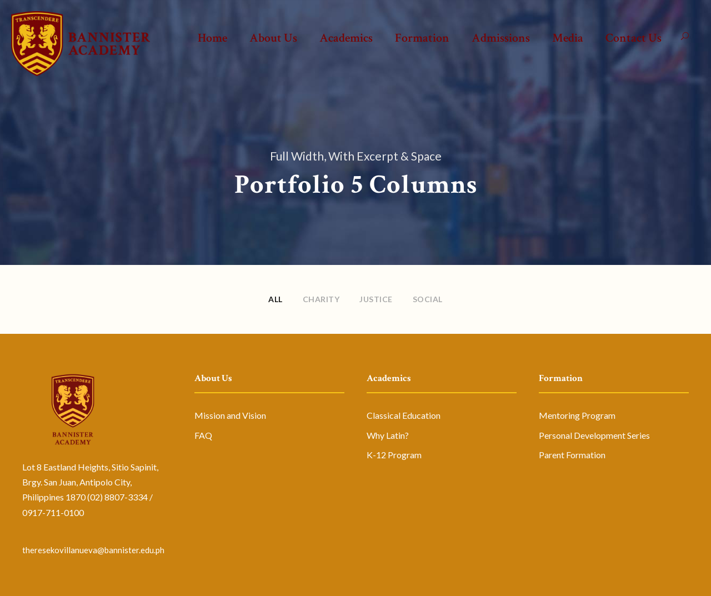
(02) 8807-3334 (117, 497)
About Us (273, 38)
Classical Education (403, 415)
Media (567, 38)
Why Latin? (388, 435)
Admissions (501, 38)
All (275, 299)
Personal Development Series (594, 435)
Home (212, 38)
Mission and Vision (230, 415)
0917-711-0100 (53, 512)
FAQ (203, 435)
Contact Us (633, 38)
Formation (422, 38)
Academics (346, 38)
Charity (321, 299)
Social (428, 299)
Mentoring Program (577, 415)
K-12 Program (394, 454)
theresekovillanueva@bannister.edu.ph (93, 550)
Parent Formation (572, 454)
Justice (376, 299)
